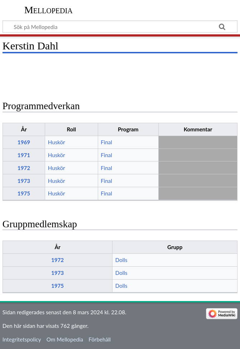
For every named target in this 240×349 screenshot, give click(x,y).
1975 (24, 193)
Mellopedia (48, 9)
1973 (24, 181)
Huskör (56, 142)
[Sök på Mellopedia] (120, 26)
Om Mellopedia (65, 339)
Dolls (121, 260)
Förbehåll (99, 339)
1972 (24, 168)
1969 (24, 142)
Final (106, 142)
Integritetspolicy (22, 339)
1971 (24, 155)
